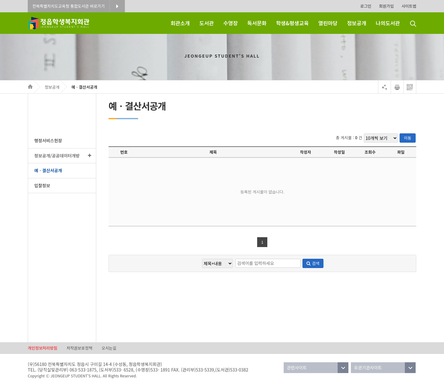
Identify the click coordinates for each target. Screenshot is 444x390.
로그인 (365, 6)
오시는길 (108, 348)
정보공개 (52, 87)
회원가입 (386, 6)
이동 (407, 138)
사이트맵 (408, 6)
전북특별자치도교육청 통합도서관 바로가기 (68, 6)
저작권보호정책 (79, 348)
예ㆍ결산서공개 (84, 87)
